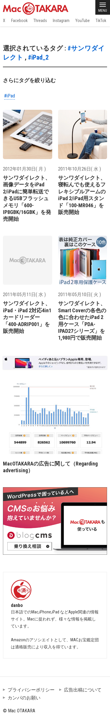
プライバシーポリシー (31, 690)
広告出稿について (82, 690)
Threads (40, 20)
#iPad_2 (38, 57)
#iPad (9, 96)
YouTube (82, 20)
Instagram (61, 20)
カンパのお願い (24, 698)
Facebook (19, 20)
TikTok (101, 20)
